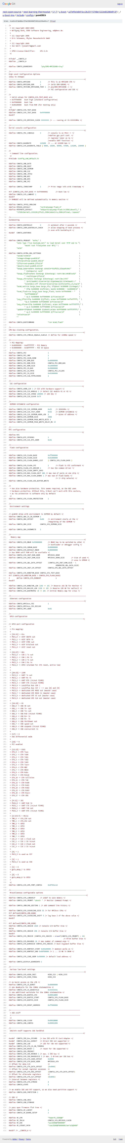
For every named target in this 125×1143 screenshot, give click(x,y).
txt (114, 1139)
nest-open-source (12, 11)
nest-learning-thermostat (36, 11)
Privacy (21, 1139)
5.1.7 (54, 11)
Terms (28, 1139)
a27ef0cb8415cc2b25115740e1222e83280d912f (92, 11)
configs (30, 15)
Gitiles (14, 1139)
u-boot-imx (8, 15)
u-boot (62, 11)
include (20, 15)
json (121, 1139)
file (53, 21)
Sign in (120, 4)
